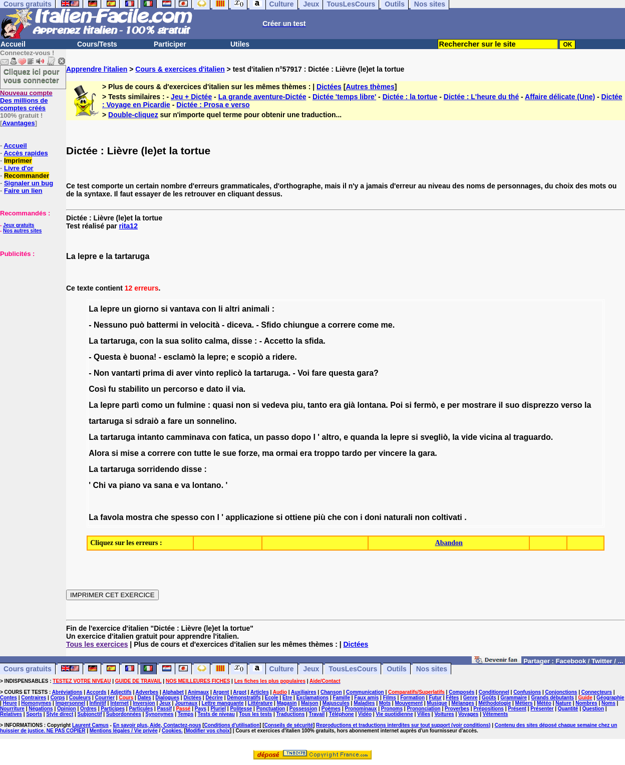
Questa (107, 357)
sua (172, 341)
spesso (184, 517)
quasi (222, 405)
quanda (364, 437)
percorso (180, 389)
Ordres (88, 708)
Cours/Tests (97, 44)
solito (191, 341)
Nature (563, 703)
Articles (259, 692)
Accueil (13, 44)
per (453, 405)
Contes (8, 697)
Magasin (287, 703)
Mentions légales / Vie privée (124, 730)
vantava (185, 309)
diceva (239, 325)
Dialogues (167, 697)
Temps (186, 714)
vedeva (274, 405)
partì (130, 405)
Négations (41, 708)
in (183, 325)
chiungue (301, 325)
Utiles (239, 44)
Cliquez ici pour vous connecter (32, 75)
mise (129, 453)
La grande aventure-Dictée (262, 97)
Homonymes (36, 703)
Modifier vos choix (208, 730)
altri (232, 309)
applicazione (250, 517)
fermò (425, 405)
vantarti (126, 373)
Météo (544, 703)
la (159, 341)
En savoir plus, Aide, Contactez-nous (157, 725)
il (227, 389)
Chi (99, 485)
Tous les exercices (97, 644)
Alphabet (173, 692)
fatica (238, 437)
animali (255, 309)
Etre (287, 697)
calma (215, 341)
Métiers (524, 703)
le (216, 453)
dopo (301, 437)
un (127, 309)
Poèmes (331, 708)
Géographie (610, 697)
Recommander (26, 175)
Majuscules (336, 703)
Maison (309, 703)
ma (267, 453)
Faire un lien (23, 190)
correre (342, 325)
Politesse (241, 708)
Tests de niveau (216, 714)
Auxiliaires (304, 692)
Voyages (468, 714)
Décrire (213, 697)
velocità (205, 325)
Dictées (329, 87)
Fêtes (452, 697)
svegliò (434, 437)
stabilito (133, 389)
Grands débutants (552, 697)
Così (97, 389)
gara (365, 373)
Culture (281, 669)
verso (571, 405)
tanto (317, 405)
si (164, 309)
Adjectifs (120, 692)
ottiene (298, 517)
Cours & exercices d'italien (179, 69)
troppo (327, 453)
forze (247, 453)
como (152, 405)
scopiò (250, 357)
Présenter (541, 708)
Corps (58, 697)
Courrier (105, 697)
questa (342, 373)
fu (112, 389)
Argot (239, 692)
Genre (470, 697)
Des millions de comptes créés (26, 100)
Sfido (271, 325)
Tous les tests (255, 714)
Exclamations (312, 697)
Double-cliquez (133, 115)
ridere (283, 357)
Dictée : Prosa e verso (212, 105)
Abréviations (67, 692)
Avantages (18, 123)
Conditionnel (494, 692)
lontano (206, 485)
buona (142, 357)
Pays (200, 708)
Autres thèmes (370, 87)
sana (163, 485)
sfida (313, 341)
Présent (517, 708)
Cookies (171, 730)
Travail (317, 714)
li (220, 309)
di (170, 373)
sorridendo (158, 469)
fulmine (191, 405)
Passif (164, 708)
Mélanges (462, 703)
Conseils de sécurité (288, 725)
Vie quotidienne (394, 714)
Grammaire (513, 697)
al (507, 437)
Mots (385, 703)
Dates (144, 697)
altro (331, 437)
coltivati (448, 517)
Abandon (449, 543)
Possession (303, 708)
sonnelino (215, 421)
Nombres (586, 703)
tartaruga (117, 341)
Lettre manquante (223, 703)
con (209, 309)
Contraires (33, 697)
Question (593, 708)
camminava (188, 437)
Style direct (59, 714)
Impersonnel (70, 703)
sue (229, 453)
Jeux (311, 669)
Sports (34, 714)
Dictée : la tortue (410, 97)
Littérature (260, 703)
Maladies (364, 703)
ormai (287, 453)
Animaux (198, 692)
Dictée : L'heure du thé (481, 97)
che (162, 517)
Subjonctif (90, 714)
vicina (490, 437)
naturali (398, 517)
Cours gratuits (28, 669)
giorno (146, 309)
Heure (10, 703)
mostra (139, 517)
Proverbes (457, 708)
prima (154, 373)
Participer (170, 44)
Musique (437, 703)
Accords (96, 692)
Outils (397, 669)
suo (512, 405)
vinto (204, 373)
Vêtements (495, 714)
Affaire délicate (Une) (560, 97)
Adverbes (147, 692)
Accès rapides (26, 153)
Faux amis (366, 697)
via (237, 389)
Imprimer (18, 160)
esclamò (180, 357)
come (368, 325)
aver (184, 373)
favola (111, 517)
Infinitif (98, 703)
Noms (608, 703)
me (387, 325)
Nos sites (431, 669)
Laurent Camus (90, 725)
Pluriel (218, 708)
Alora (99, 453)
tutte (202, 453)
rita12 (128, 226)
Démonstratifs (243, 697)
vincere (393, 453)
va (112, 485)
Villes (423, 714)
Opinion (66, 708)
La (93, 309)
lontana (371, 405)
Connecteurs (596, 692)
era (335, 405)
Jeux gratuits (18, 225)
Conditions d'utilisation (232, 725)
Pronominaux (361, 708)
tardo (352, 453)
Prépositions (488, 708)
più (320, 517)
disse (242, 341)
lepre (109, 309)
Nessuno (111, 325)
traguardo (532, 437)
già (349, 405)
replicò (229, 373)
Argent (221, 692)
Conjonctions (561, 692)
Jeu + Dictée (191, 97)
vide (469, 437)
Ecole (271, 697)
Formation (412, 697)
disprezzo (540, 405)
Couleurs (80, 697)
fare (318, 373)
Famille (341, 697)
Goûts (489, 697)
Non (101, 373)
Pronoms (392, 708)
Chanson (331, 692)
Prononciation (423, 708)
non (243, 405)
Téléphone (341, 714)
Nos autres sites (22, 230)
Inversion (144, 703)
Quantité (568, 708)
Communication (365, 692)
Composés (461, 692)
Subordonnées (123, 714)
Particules (141, 708)
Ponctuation (270, 708)
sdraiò (147, 421)
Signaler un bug (28, 183)
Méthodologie (494, 703)
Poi (396, 405)
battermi (162, 325)
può (137, 325)
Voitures (444, 714)
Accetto (278, 341)
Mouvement (409, 703)
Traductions (290, 714)
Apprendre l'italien (96, 69)
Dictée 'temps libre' (344, 97)
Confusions (527, 692)
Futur (435, 697)
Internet (119, 703)
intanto (150, 437)
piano (130, 485)
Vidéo (365, 714)
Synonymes (159, 714)
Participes (113, 708)
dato (214, 389)
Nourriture (12, 708)
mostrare (479, 405)
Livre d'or (19, 168)
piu (297, 405)
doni (373, 517)
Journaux (186, 703)
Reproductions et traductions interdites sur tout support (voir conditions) (403, 725)
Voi (303, 373)
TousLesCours (353, 669)
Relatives (11, 714)
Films (389, 697)
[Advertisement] (30, 308)
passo (277, 437)
